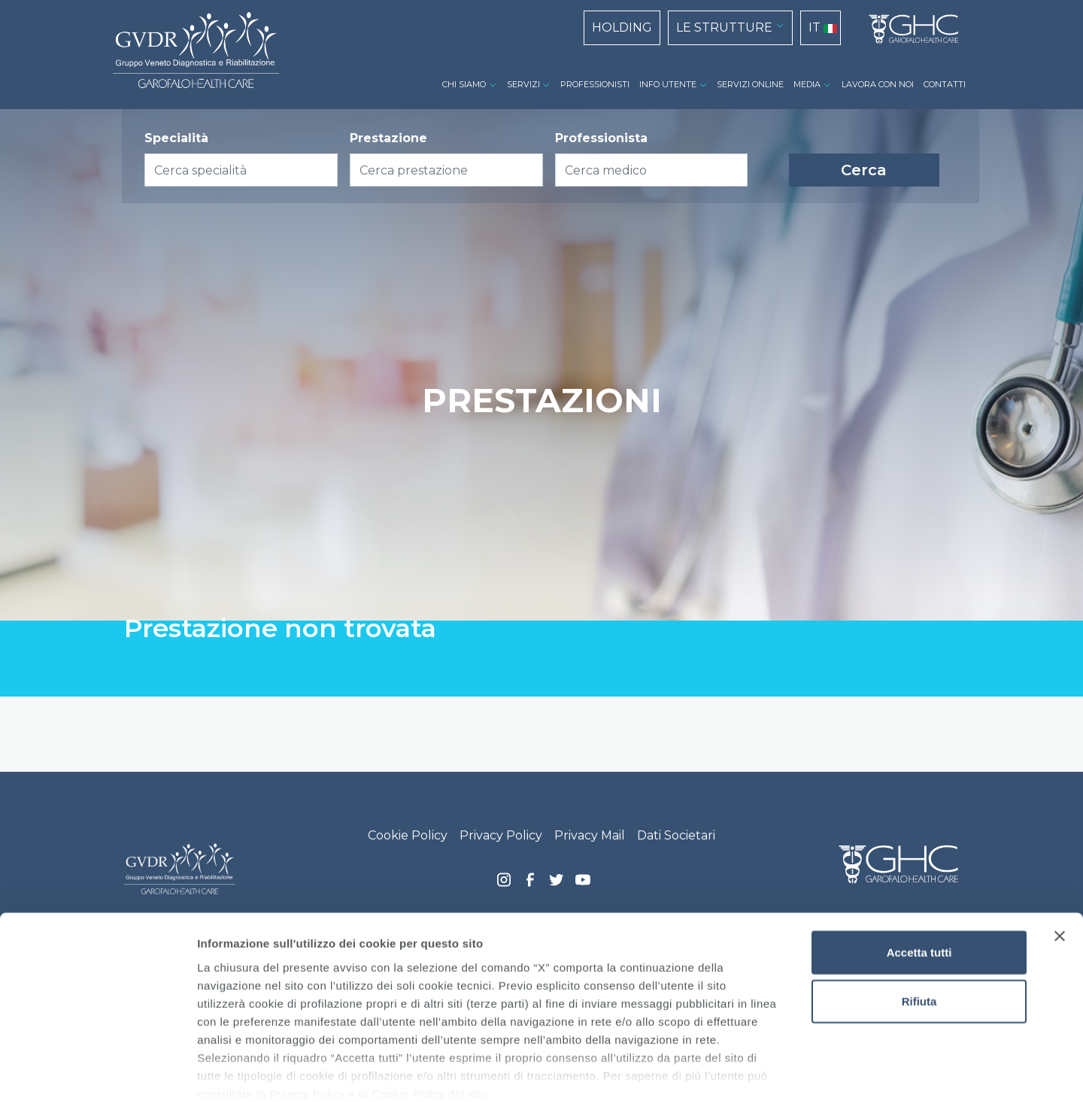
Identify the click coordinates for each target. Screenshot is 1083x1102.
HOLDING (622, 27)
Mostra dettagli (791, 1072)
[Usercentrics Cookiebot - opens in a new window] (97, 1072)
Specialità (176, 138)
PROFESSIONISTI (594, 84)
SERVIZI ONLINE (750, 84)
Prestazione (388, 138)
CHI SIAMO (464, 84)
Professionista (601, 138)
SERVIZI (523, 84)
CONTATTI (945, 84)
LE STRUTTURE (724, 27)
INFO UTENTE (667, 84)
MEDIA (807, 84)
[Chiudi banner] (1059, 856)
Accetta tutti (919, 872)
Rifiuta (919, 921)
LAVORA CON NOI (878, 84)
